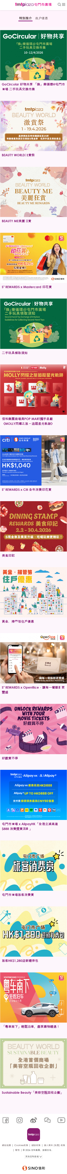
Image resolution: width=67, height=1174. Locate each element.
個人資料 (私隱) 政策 (54, 1145)
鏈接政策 (35, 1145)
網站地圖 (6, 1145)
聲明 (17, 1150)
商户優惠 (41, 18)
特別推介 (25, 18)
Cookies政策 (21, 1145)
